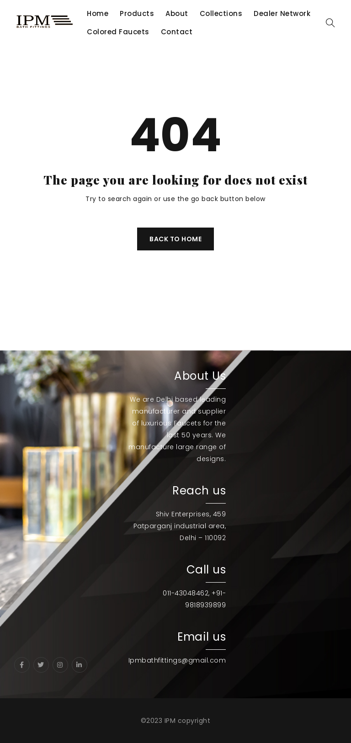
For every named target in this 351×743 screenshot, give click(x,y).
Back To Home (175, 239)
